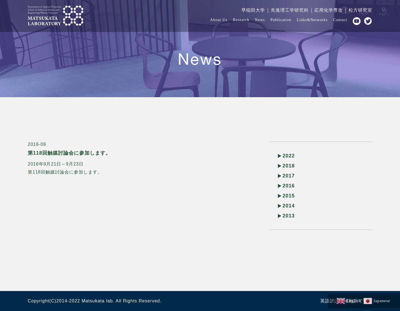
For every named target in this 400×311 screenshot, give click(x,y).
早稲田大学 (253, 10)
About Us (218, 20)
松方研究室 (360, 10)
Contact (340, 20)
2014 (288, 206)
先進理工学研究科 (290, 10)
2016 (288, 186)
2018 (288, 166)
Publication (280, 20)
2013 (288, 216)
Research (241, 20)
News (260, 20)
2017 (288, 176)
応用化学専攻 (328, 10)
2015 (288, 196)
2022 (288, 156)
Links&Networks (312, 20)
